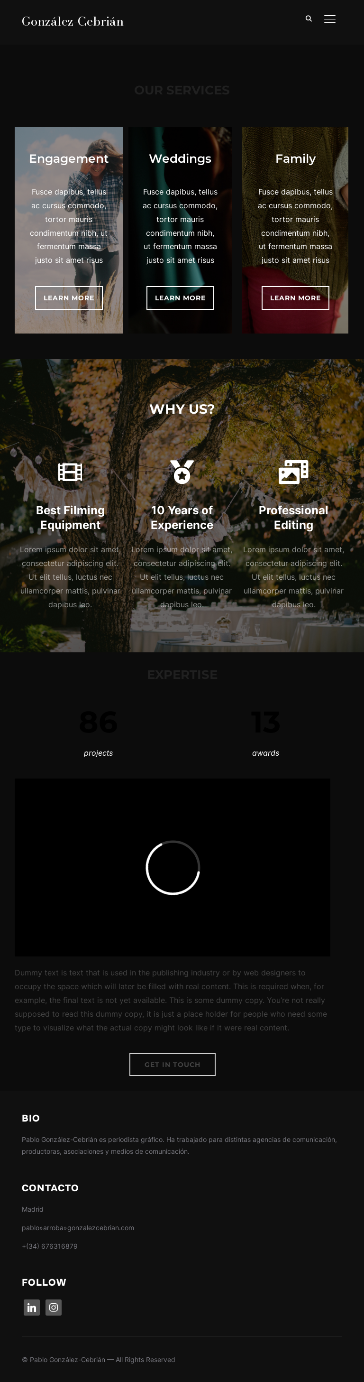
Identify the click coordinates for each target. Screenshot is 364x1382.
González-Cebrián (73, 21)
